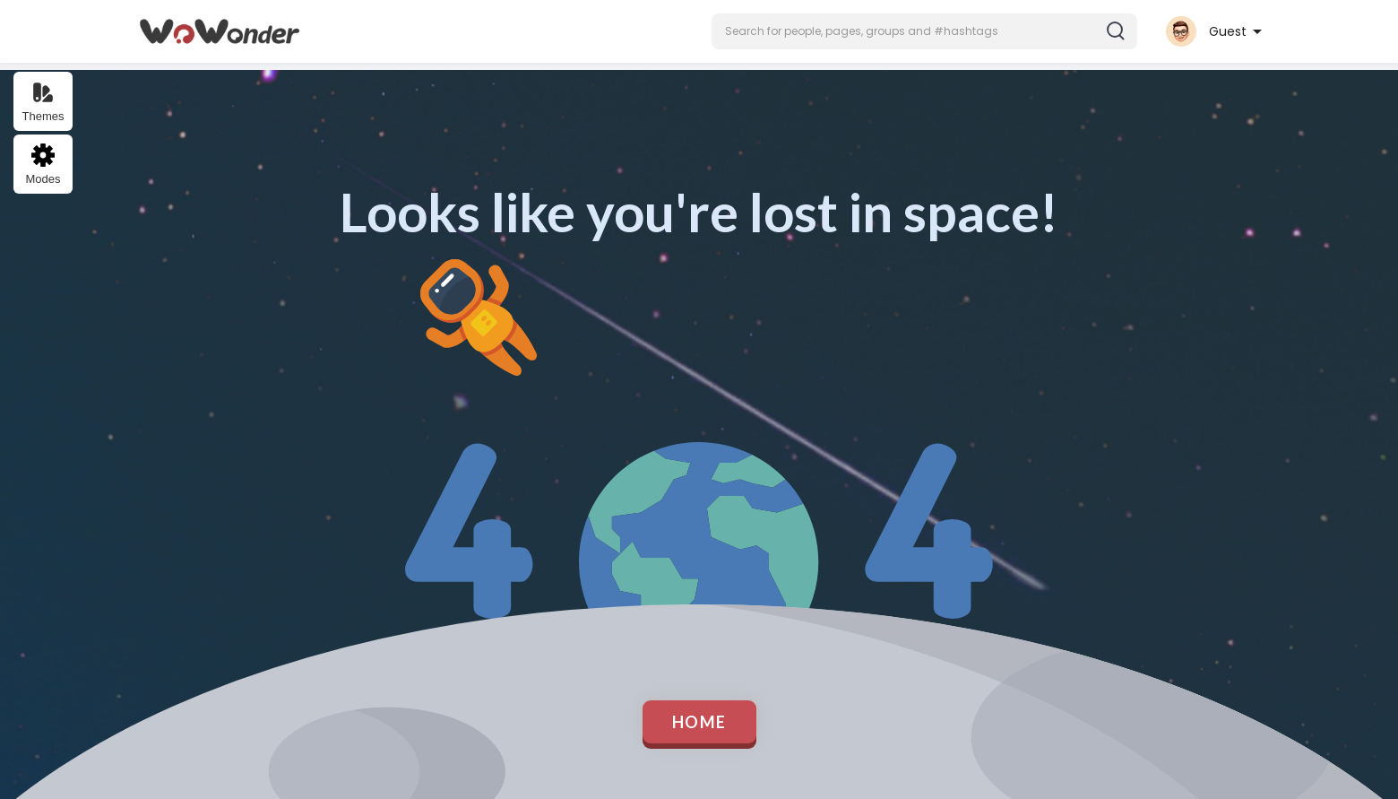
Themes (43, 102)
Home (699, 722)
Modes (42, 164)
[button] (924, 31)
